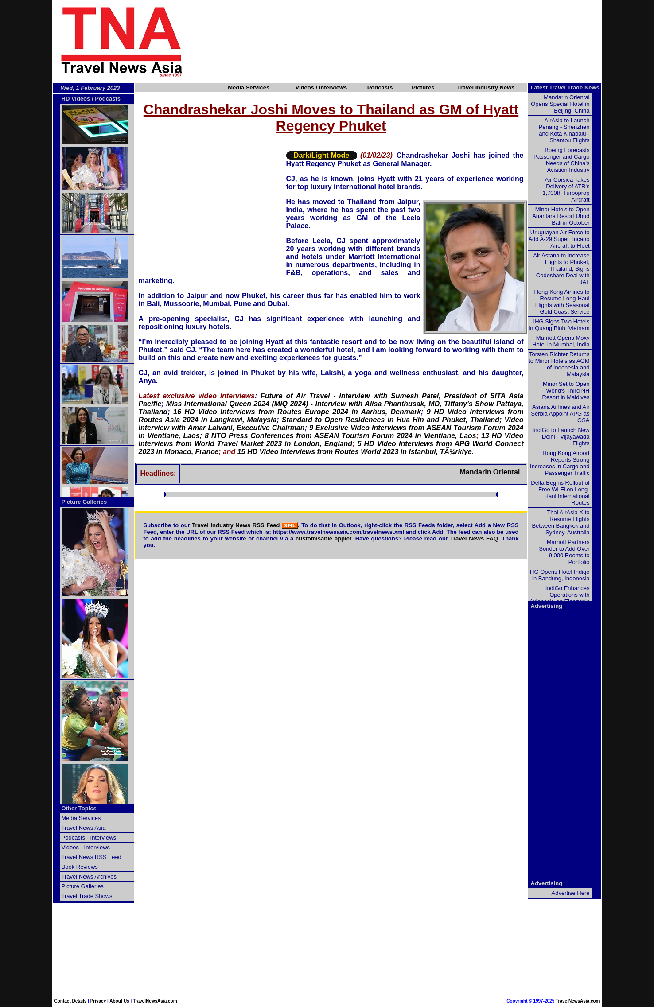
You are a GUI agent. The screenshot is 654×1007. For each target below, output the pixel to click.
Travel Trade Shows (87, 896)
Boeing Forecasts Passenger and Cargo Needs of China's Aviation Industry (561, 160)
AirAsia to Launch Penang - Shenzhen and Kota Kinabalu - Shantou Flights (564, 130)
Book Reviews (80, 866)
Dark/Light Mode (321, 155)
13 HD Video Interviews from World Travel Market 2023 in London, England (331, 439)
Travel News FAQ (474, 538)
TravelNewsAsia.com (155, 1001)
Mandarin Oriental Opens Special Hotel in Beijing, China (560, 104)
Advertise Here (571, 893)
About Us (119, 1001)
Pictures (423, 87)
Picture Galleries (84, 501)
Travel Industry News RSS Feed (236, 525)
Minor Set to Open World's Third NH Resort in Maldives (566, 390)
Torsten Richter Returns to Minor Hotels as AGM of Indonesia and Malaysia (559, 364)
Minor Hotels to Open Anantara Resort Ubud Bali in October (560, 216)
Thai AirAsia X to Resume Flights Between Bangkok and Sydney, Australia (560, 522)
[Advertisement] (407, 41)
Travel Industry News (486, 87)
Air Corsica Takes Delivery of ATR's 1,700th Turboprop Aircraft (565, 189)
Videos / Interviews (321, 87)
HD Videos (76, 98)
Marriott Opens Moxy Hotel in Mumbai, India (560, 341)
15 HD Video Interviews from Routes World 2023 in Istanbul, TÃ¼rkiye (354, 451)
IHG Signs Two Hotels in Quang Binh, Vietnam (559, 324)
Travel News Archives (89, 876)
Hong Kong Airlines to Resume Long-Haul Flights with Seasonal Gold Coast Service (561, 301)
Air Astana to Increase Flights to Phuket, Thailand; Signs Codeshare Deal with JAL (561, 268)
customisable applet (323, 538)
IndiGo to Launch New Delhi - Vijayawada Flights (561, 437)
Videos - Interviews (86, 847)
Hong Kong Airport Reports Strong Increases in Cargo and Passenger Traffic (559, 463)
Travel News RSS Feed (91, 857)
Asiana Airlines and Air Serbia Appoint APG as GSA (560, 414)
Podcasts (380, 87)
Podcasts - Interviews (89, 837)
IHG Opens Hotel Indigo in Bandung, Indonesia (558, 575)
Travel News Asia (84, 827)
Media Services (248, 87)
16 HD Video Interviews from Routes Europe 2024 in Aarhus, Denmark (297, 412)
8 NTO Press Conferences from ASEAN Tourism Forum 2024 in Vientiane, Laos (340, 435)
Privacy (98, 1001)
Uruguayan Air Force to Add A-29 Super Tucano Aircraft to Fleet (558, 239)
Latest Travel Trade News (565, 87)
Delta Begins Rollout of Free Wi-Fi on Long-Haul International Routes (560, 492)
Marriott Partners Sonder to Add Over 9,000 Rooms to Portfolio (564, 552)
